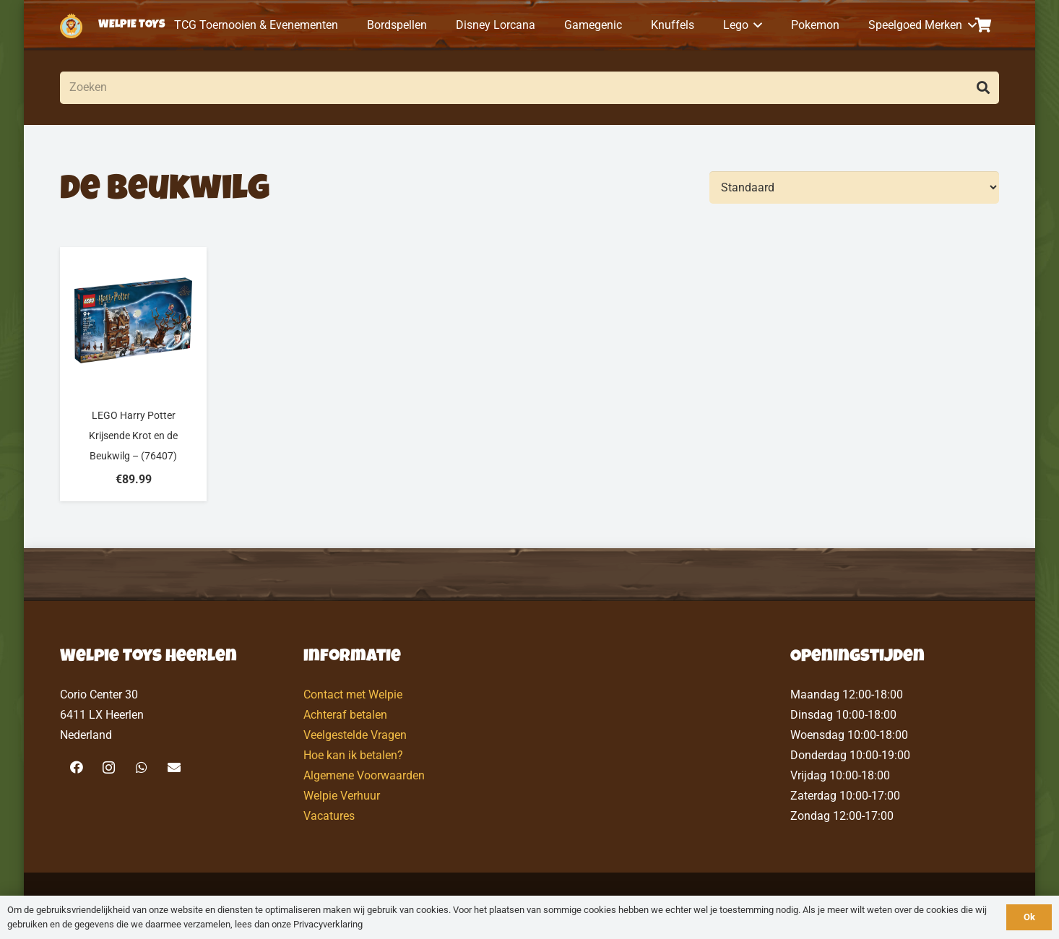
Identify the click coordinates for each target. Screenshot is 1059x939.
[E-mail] (173, 767)
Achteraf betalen (345, 715)
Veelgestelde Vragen (355, 735)
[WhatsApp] (141, 767)
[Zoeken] (529, 88)
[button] (755, 25)
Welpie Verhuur (341, 795)
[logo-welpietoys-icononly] (71, 25)
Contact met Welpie (352, 694)
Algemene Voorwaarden (364, 775)
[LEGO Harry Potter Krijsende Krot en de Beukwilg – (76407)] (133, 374)
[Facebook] (76, 767)
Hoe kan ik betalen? (353, 755)
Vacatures (329, 816)
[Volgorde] (854, 187)
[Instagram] (108, 767)
